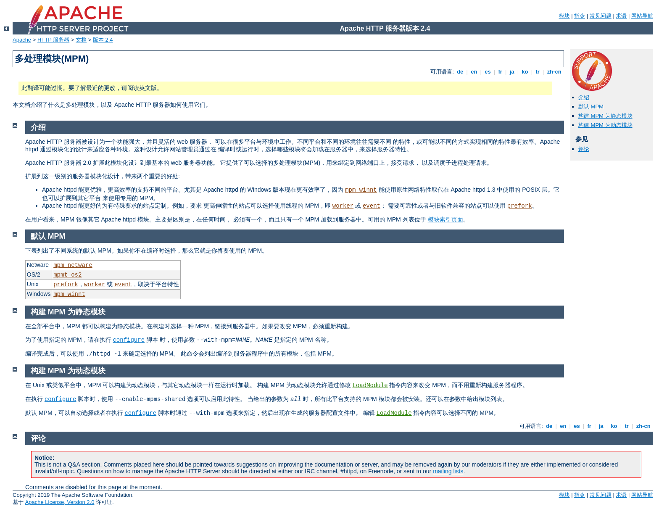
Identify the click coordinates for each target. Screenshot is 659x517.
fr (500, 72)
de (460, 72)
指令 (579, 16)
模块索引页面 (445, 219)
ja (512, 72)
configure (129, 340)
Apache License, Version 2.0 (60, 502)
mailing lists (448, 471)
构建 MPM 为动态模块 (605, 125)
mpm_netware (72, 265)
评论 (583, 149)
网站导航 (642, 16)
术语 (621, 16)
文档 (81, 40)
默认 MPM (591, 106)
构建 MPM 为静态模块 (605, 116)
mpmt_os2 (67, 275)
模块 (564, 16)
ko (525, 72)
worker (342, 206)
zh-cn (554, 72)
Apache (22, 40)
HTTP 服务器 (53, 40)
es (488, 72)
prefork (519, 206)
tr (537, 72)
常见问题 (601, 16)
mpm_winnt (361, 190)
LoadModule (370, 385)
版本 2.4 (103, 40)
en (474, 72)
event (371, 206)
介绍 (583, 97)
